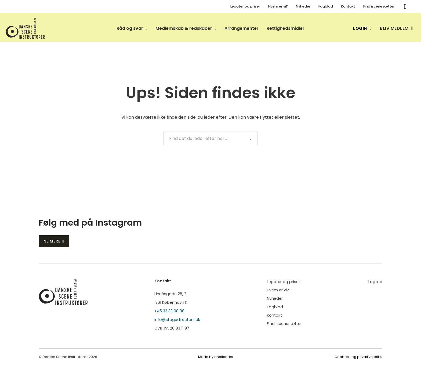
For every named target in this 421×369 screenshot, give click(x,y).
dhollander (224, 356)
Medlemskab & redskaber (183, 28)
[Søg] (405, 6)
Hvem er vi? (278, 6)
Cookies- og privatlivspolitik (358, 356)
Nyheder (303, 6)
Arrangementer (241, 28)
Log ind (375, 281)
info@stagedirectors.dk (177, 319)
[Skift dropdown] (146, 28)
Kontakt (348, 6)
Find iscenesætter (379, 6)
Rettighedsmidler (285, 28)
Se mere (54, 241)
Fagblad (325, 6)
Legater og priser (245, 6)
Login (362, 28)
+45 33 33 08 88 (169, 311)
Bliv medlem (396, 28)
